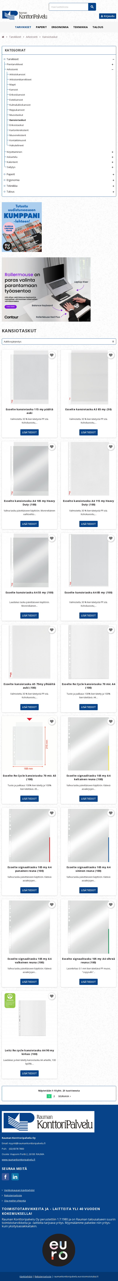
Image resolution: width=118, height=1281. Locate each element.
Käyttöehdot (26, 1276)
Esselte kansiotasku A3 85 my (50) (88, 409)
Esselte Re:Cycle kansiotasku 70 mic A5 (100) (29, 777)
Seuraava (65, 1096)
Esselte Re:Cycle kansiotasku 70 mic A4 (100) (88, 685)
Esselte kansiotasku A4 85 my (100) (89, 592)
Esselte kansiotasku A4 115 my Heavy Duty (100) (88, 502)
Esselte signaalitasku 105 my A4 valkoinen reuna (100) (29, 960)
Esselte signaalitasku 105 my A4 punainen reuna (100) (29, 869)
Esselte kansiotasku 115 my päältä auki (29, 411)
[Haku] (72, 7)
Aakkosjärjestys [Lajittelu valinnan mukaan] (12, 341)
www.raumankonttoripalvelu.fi (18, 1159)
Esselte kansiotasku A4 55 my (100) (30, 592)
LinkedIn (15, 1176)
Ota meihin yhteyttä (15, 1200)
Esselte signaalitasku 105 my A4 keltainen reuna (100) (88, 777)
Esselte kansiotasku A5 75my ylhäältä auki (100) (29, 685)
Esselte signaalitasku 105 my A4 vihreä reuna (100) (88, 960)
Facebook (5, 1176)
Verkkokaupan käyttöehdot (19, 1190)
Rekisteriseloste (13, 1195)
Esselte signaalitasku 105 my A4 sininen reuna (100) (88, 869)
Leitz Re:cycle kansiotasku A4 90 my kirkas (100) (29, 1052)
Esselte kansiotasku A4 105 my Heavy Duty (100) (29, 502)
